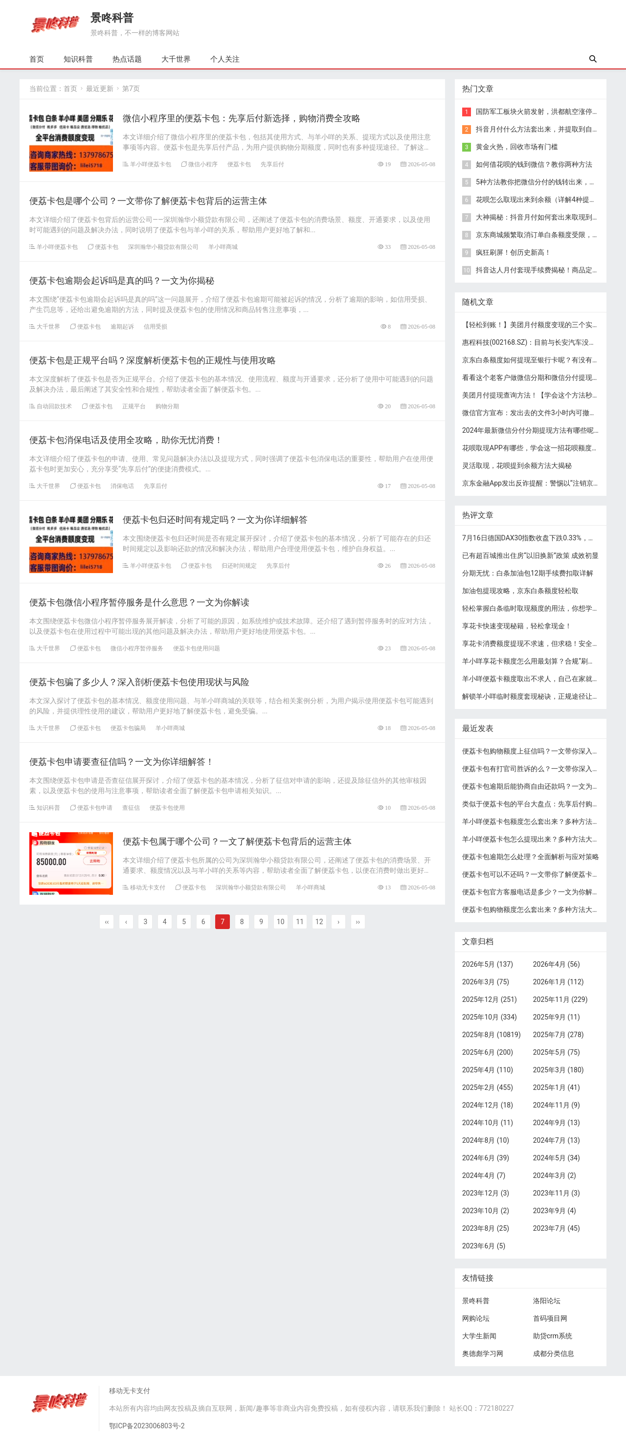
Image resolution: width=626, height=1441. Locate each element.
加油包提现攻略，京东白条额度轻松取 (520, 591)
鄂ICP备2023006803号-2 (146, 1426)
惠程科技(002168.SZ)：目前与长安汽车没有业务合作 (542, 342)
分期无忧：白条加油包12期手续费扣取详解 (527, 573)
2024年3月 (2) (554, 1175)
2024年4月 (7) (483, 1175)
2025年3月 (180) (558, 1070)
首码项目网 (550, 1318)
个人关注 (225, 59)
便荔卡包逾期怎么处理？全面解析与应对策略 (530, 857)
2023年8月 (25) (485, 1228)
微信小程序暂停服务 (137, 648)
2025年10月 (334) (489, 1017)
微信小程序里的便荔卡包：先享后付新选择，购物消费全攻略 (241, 118)
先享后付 (272, 164)
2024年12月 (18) (487, 1105)
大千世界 (176, 59)
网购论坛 (476, 1318)
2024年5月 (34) (556, 1158)
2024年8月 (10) (485, 1140)
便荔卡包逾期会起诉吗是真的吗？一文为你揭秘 (121, 280)
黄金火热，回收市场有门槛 (517, 147)
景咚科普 (112, 18)
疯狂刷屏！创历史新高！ (513, 252)
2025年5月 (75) (556, 1052)
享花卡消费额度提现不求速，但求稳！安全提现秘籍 (541, 643)
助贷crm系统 (552, 1336)
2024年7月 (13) (556, 1140)
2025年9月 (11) (556, 1017)
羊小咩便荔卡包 (150, 164)
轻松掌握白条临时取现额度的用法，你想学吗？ (534, 608)
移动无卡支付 (147, 887)
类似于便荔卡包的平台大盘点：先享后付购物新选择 (541, 804)
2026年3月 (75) (485, 982)
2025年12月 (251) (489, 999)
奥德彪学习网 (482, 1353)
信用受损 (155, 326)
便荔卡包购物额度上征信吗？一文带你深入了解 (534, 751)
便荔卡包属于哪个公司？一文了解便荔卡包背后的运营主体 (237, 841)
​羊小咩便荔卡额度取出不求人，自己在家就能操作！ (541, 679)
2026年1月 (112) (558, 982)
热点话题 (127, 59)
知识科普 (78, 59)
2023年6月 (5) (483, 1246)
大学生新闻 (479, 1336)
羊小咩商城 (223, 247)
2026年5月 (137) (487, 964)
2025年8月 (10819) (491, 1035)
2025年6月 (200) (487, 1052)
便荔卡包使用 (167, 807)
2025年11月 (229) (560, 999)
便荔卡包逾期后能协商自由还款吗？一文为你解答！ (541, 786)
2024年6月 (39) (485, 1158)
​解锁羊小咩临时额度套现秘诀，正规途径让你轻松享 (541, 696)
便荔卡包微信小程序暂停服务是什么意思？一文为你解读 (139, 602)
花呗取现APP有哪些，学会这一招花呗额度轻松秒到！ (544, 448)
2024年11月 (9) (556, 1105)
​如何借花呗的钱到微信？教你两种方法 (534, 164)
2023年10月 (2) (485, 1211)
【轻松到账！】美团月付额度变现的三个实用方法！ (541, 325)
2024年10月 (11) (487, 1123)
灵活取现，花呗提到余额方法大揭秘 (517, 465)
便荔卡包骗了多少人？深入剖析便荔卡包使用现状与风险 (139, 682)
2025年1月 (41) (556, 1087)
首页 (36, 59)
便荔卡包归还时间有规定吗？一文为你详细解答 (215, 519)
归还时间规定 (239, 565)
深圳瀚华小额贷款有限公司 (163, 247)
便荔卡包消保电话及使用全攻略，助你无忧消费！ (126, 440)
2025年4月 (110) (487, 1070)
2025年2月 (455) (487, 1087)
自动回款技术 (54, 406)
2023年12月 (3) (485, 1193)
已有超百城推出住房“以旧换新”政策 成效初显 (530, 555)
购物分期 (167, 406)
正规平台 (134, 406)
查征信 (131, 807)
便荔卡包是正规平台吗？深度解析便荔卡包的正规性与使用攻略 (152, 360)
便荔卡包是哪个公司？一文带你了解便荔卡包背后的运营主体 (148, 201)
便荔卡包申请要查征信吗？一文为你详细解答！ (121, 761)
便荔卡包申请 (94, 807)
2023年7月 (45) (556, 1228)
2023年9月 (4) (554, 1211)
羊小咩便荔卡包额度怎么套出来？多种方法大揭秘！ (541, 821)
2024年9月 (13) (556, 1123)
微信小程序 (203, 164)
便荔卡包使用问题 (196, 648)
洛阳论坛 (546, 1301)
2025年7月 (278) (558, 1035)
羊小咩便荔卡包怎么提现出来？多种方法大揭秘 (534, 839)
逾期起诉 (122, 326)
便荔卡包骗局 (128, 728)
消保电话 (122, 486)
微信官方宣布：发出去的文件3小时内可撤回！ (532, 413)
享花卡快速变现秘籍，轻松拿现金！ (517, 626)
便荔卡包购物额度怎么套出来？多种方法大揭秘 (534, 909)
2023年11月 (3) (556, 1193)
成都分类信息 (553, 1353)
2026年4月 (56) (556, 964)
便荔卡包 (239, 164)
